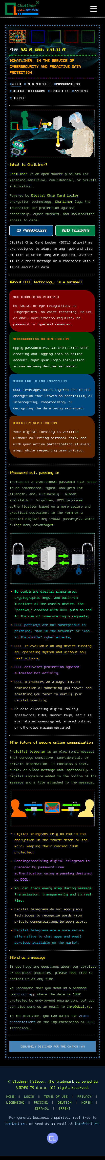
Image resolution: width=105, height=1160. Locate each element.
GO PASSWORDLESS (31, 233)
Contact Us (59, 91)
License (18, 98)
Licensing (15, 1106)
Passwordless (68, 84)
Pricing (80, 91)
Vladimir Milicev (28, 1085)
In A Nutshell (38, 84)
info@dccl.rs (78, 1010)
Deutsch (64, 1106)
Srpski (64, 1112)
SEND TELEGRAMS (75, 233)
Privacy (84, 1100)
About (16, 84)
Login (29, 1100)
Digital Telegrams (28, 91)
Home (10, 1100)
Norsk (86, 1106)
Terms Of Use (55, 1100)
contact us (15, 1128)
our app (28, 998)
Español (42, 1112)
